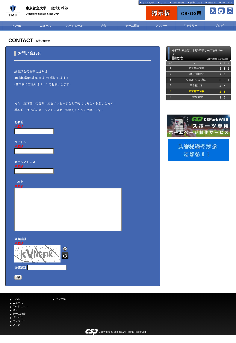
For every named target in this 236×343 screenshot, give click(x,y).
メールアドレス (24, 164)
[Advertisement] (198, 194)
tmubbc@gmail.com (27, 77)
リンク (163, 2)
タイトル (20, 144)
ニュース (45, 25)
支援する (212, 2)
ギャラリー (190, 25)
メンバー (161, 25)
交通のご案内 (196, 2)
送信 (18, 277)
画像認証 (20, 241)
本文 (18, 184)
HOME (16, 25)
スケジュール (74, 25)
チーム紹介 (132, 25)
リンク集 (61, 298)
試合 (103, 25)
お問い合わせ (178, 2)
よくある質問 (148, 2)
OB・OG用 (227, 2)
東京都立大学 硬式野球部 (47, 8)
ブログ (219, 25)
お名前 (18, 124)
